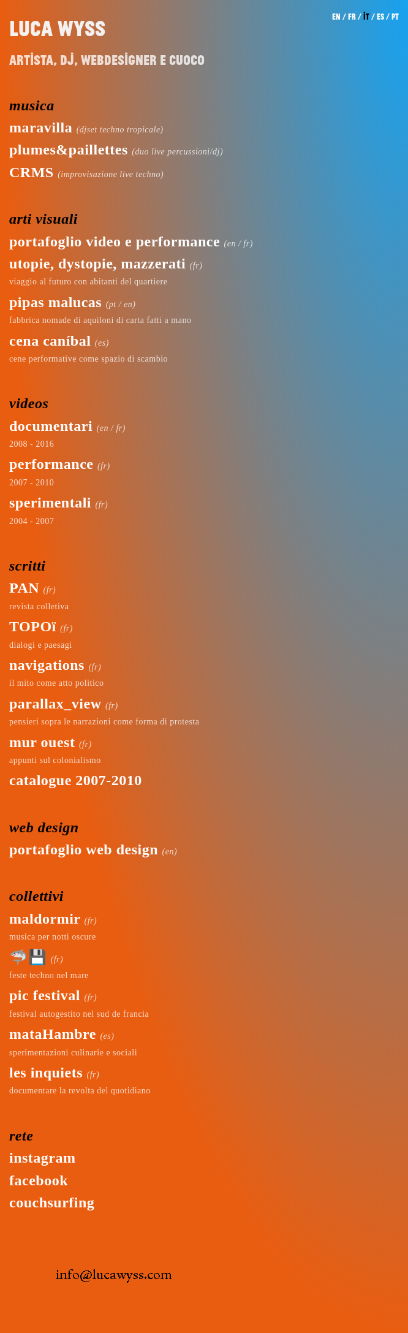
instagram (42, 1158)
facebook (38, 1180)
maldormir (44, 919)
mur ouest (42, 742)
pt (395, 16)
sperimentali (50, 503)
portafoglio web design (83, 849)
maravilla (40, 127)
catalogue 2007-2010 (75, 780)
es (380, 16)
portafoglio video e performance (114, 241)
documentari (51, 426)
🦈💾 (28, 957)
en (336, 16)
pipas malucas (55, 302)
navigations (47, 665)
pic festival (44, 995)
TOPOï (32, 626)
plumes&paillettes (68, 150)
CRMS (31, 172)
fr (352, 16)
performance (51, 464)
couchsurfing (51, 1202)
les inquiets (46, 1072)
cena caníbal (50, 341)
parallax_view (55, 704)
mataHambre (52, 1034)
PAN (24, 588)
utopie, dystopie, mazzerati (97, 264)
